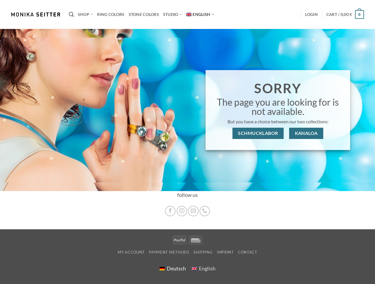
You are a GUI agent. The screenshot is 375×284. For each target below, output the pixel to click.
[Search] (71, 14)
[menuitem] (200, 14)
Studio (172, 14)
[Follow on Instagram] (182, 211)
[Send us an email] (193, 211)
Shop (85, 14)
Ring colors (110, 14)
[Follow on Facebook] (170, 211)
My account (131, 252)
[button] (345, 14)
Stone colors (144, 14)
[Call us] (204, 211)
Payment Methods (169, 252)
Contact (247, 252)
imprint (225, 252)
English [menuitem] (207, 268)
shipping (203, 252)
